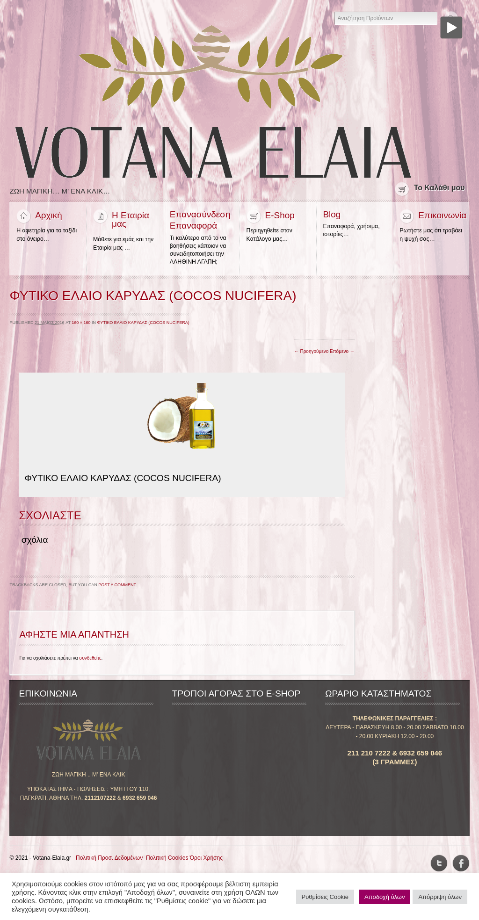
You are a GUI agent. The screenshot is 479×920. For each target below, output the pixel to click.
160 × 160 (81, 324)
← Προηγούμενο (311, 352)
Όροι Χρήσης (206, 859)
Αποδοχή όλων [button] (384, 896)
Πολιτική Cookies (167, 859)
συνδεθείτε (90, 659)
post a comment (117, 586)
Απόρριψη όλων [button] (440, 896)
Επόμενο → (342, 352)
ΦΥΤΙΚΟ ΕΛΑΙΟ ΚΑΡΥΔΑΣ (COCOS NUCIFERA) (143, 324)
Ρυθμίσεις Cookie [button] (325, 896)
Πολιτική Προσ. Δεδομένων (109, 859)
